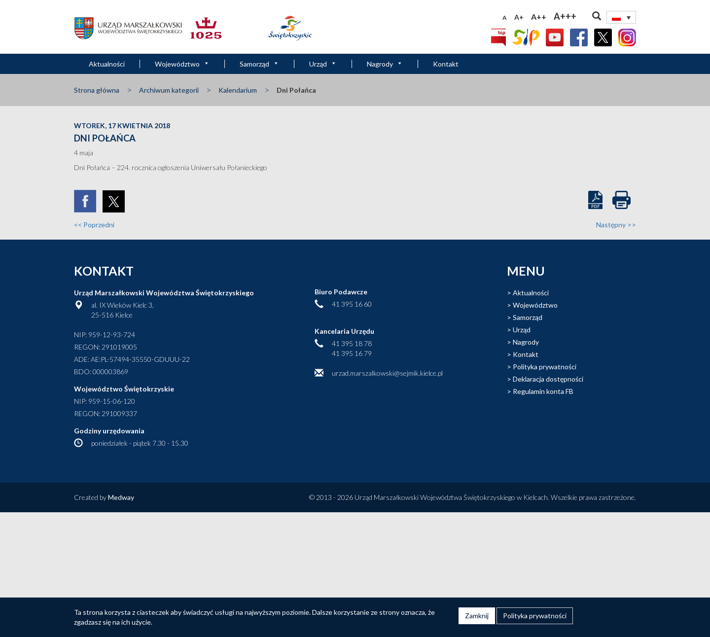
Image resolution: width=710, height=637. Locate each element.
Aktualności (107, 64)
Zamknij (477, 615)
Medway (121, 497)
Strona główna (96, 90)
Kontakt (446, 64)
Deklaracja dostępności (548, 379)
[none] (621, 17)
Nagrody (385, 64)
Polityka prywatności (544, 366)
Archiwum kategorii (169, 90)
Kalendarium (237, 90)
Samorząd (259, 64)
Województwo (182, 64)
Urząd (323, 64)
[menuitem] (621, 17)
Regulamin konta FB (543, 391)
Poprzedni (94, 224)
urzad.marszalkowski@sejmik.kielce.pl (387, 373)
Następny (616, 224)
